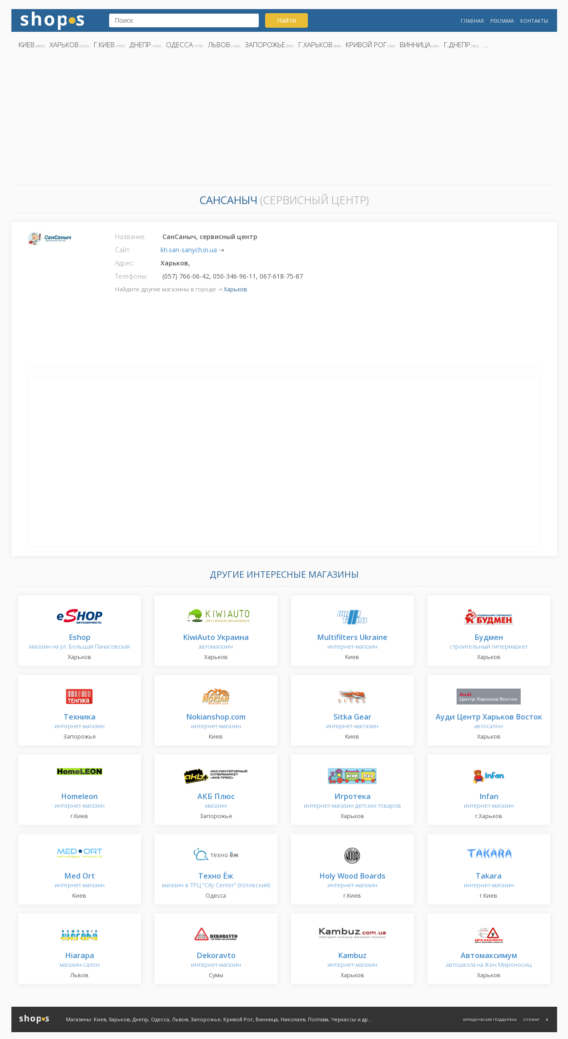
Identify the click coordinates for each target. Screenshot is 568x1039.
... (486, 44)
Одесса (179, 44)
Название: (130, 236)
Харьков (64, 44)
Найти (286, 20)
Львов (219, 44)
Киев (27, 44)
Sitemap (531, 1019)
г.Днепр (457, 44)
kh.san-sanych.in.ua (189, 249)
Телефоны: (131, 276)
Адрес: (124, 263)
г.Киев (104, 44)
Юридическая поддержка (490, 1019)
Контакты (534, 20)
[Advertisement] (284, 119)
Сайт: (123, 249)
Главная (472, 20)
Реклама (502, 20)
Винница (415, 44)
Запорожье (265, 44)
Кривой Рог (366, 44)
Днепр (140, 44)
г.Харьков (315, 44)
